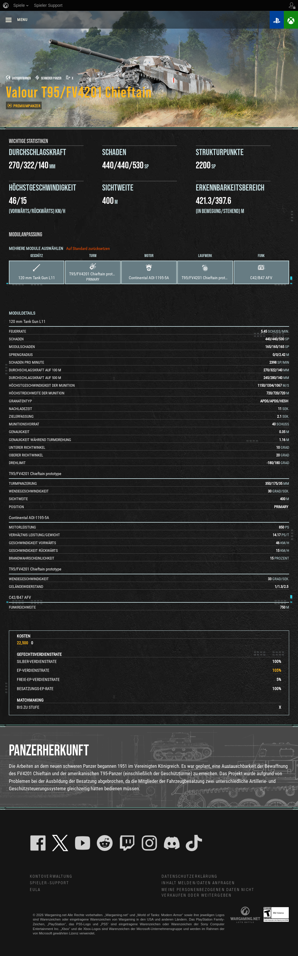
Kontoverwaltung (51, 876)
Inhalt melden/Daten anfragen (198, 883)
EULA (35, 890)
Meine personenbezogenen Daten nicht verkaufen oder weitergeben (208, 893)
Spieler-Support (49, 883)
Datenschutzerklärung (189, 876)
